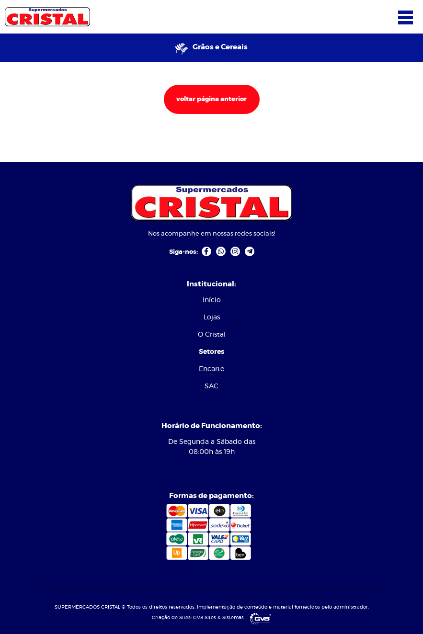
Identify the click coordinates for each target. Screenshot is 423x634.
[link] (47, 16)
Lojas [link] (212, 317)
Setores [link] (211, 352)
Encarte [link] (211, 369)
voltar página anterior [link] (211, 99)
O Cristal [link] (212, 334)
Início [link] (212, 300)
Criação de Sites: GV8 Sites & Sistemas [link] (211, 617)
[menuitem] (211, 300)
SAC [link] (211, 386)
